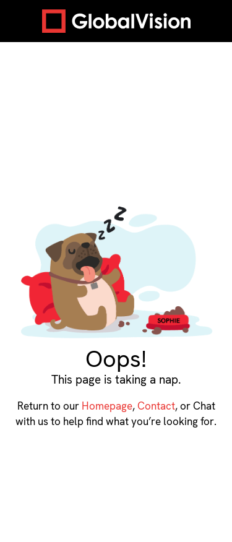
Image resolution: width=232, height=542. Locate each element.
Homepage (107, 406)
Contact (156, 406)
